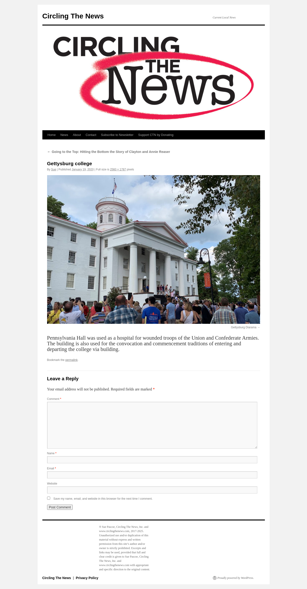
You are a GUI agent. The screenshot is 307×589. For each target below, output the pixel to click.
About (77, 135)
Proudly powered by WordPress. (236, 578)
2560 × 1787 (118, 169)
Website (52, 483)
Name (52, 453)
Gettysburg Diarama (243, 327)
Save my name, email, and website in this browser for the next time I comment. (103, 498)
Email (51, 468)
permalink (71, 360)
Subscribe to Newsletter (117, 135)
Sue (53, 169)
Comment (54, 399)
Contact (91, 135)
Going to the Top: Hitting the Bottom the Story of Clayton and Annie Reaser (108, 152)
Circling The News (73, 16)
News (64, 135)
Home (52, 135)
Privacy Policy (87, 578)
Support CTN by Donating (156, 135)
